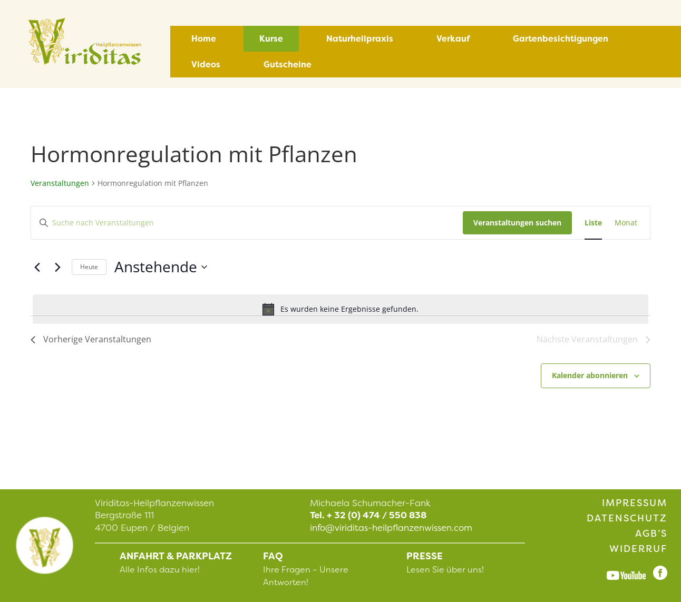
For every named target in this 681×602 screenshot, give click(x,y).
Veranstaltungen (60, 183)
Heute (89, 266)
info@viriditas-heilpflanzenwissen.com (391, 528)
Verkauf (453, 38)
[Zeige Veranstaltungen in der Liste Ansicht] (593, 223)
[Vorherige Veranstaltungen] (37, 267)
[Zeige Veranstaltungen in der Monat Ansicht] (626, 223)
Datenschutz (627, 518)
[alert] (340, 309)
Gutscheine (288, 64)
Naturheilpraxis (359, 38)
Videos (205, 64)
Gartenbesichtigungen (560, 38)
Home (203, 38)
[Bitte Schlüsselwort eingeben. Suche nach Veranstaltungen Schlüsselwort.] (247, 223)
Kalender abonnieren (590, 375)
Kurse (271, 38)
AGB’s (651, 533)
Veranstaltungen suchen (517, 223)
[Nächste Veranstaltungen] (57, 267)
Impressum (634, 503)
